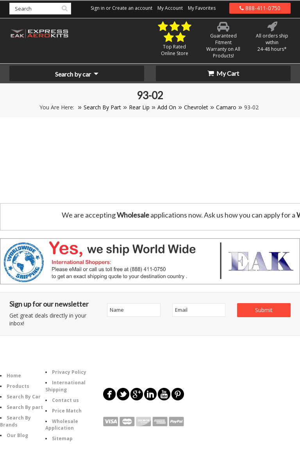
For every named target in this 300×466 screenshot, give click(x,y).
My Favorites (202, 8)
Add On (166, 107)
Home (14, 375)
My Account (170, 8)
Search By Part (102, 107)
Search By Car (24, 396)
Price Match (67, 410)
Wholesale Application (61, 424)
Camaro (226, 107)
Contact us (65, 400)
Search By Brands (15, 421)
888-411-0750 (259, 8)
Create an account (132, 8)
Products (18, 386)
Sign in (98, 8)
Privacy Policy (69, 372)
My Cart (223, 73)
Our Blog (17, 435)
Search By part (25, 407)
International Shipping (65, 386)
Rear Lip (139, 107)
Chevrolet (196, 107)
